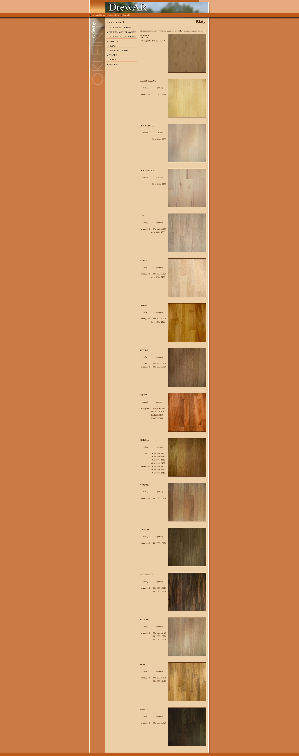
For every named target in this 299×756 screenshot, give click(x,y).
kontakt (125, 15)
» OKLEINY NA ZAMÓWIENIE (121, 37)
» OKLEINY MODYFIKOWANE (121, 32)
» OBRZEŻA (113, 41)
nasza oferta (112, 15)
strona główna (97, 15)
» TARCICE (112, 64)
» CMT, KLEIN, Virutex (117, 50)
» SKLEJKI (112, 55)
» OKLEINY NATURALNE (119, 27)
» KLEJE (111, 46)
